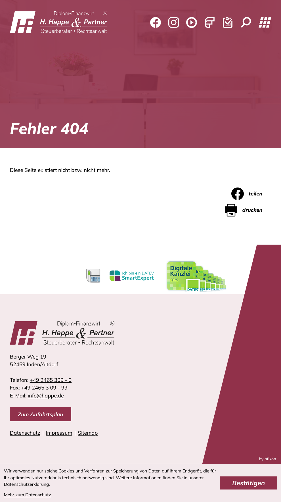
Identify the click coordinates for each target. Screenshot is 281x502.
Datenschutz (25, 433)
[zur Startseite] (58, 22)
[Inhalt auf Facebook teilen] (251, 194)
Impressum (59, 433)
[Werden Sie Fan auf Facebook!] (155, 22)
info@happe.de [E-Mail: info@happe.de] (46, 395)
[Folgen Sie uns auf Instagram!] (173, 22)
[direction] (40, 414)
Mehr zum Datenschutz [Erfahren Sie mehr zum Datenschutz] (27, 494)
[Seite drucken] (248, 210)
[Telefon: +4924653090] (51, 380)
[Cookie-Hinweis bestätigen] (248, 482)
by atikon (267, 459)
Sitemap (88, 433)
